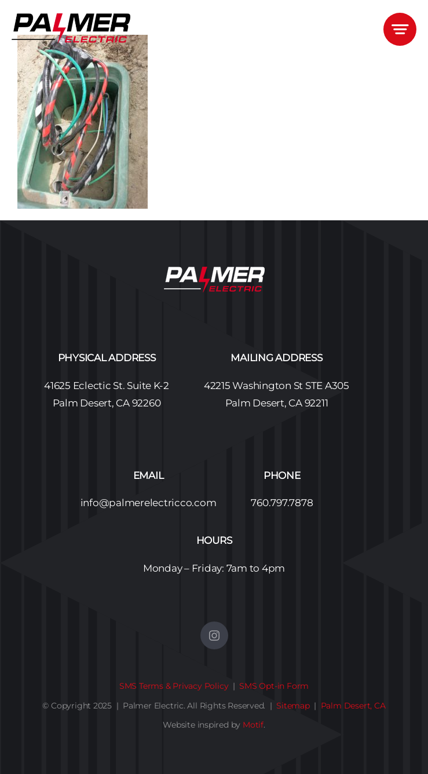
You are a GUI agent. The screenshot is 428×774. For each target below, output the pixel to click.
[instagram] (214, 635)
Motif (253, 725)
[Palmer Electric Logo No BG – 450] (71, 18)
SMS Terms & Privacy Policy (174, 686)
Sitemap (293, 705)
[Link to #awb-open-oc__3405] (399, 29)
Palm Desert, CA (353, 705)
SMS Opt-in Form (274, 686)
